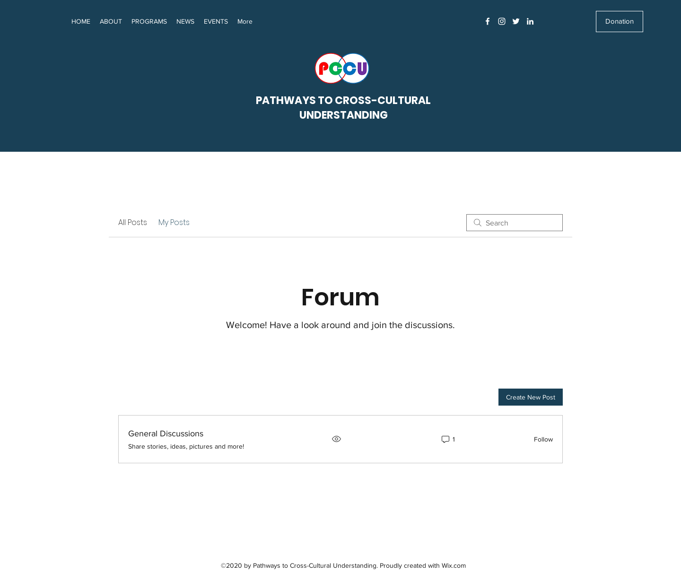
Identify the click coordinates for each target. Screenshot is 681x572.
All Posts (132, 222)
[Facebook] (487, 21)
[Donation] (619, 21)
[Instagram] (501, 21)
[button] (185, 21)
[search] (514, 222)
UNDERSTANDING (343, 115)
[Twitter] (516, 21)
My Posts (174, 222)
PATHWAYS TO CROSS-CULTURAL (343, 100)
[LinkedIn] (530, 21)
